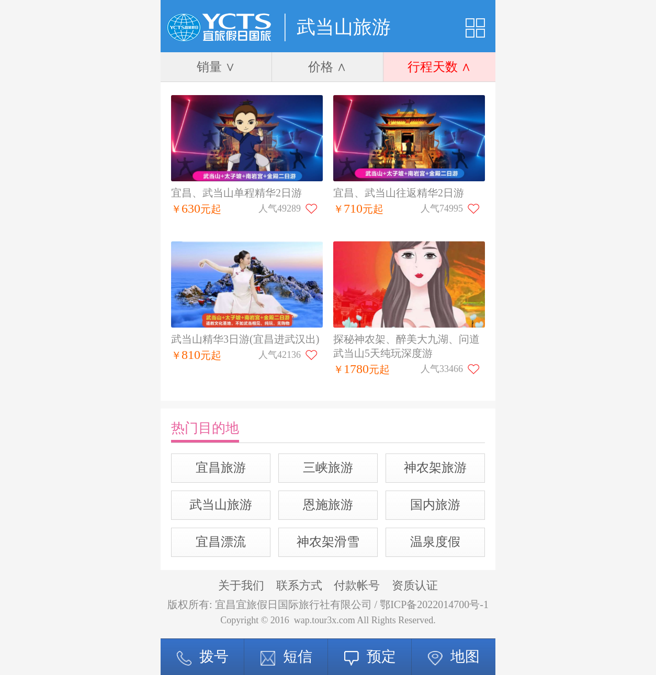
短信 (286, 656)
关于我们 (241, 585)
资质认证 (415, 585)
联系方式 (299, 585)
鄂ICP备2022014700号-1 (434, 604)
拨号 (203, 656)
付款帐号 (357, 585)
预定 (370, 656)
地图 (454, 656)
